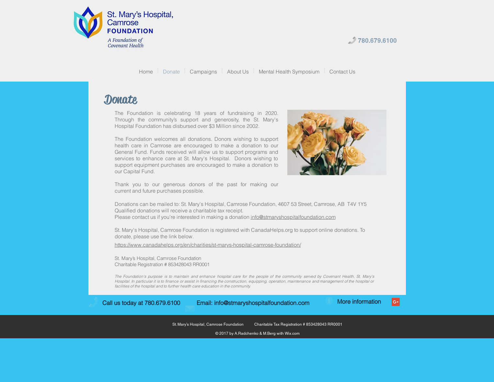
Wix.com (292, 333)
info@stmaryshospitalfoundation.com (293, 217)
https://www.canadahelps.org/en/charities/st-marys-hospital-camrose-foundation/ (208, 245)
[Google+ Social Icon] (396, 302)
